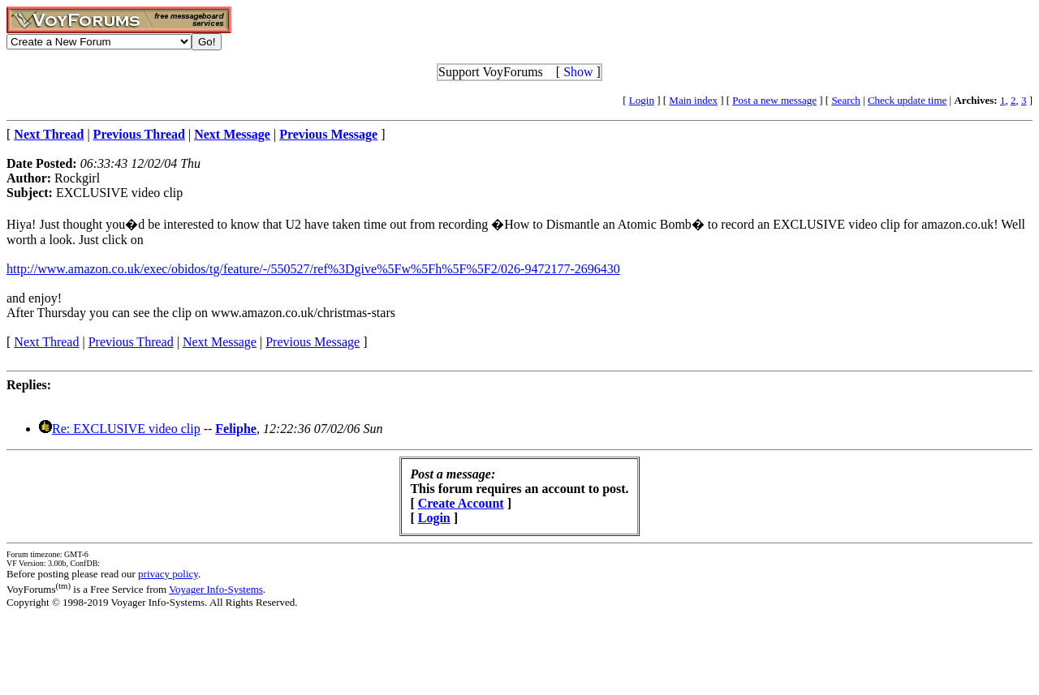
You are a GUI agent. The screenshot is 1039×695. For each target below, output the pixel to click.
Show (578, 72)
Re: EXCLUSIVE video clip (126, 428)
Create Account (461, 503)
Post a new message (774, 100)
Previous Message (312, 342)
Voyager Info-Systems (216, 589)
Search (845, 100)
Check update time (907, 100)
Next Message (220, 342)
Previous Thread (131, 342)
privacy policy (168, 574)
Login (641, 100)
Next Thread (46, 342)
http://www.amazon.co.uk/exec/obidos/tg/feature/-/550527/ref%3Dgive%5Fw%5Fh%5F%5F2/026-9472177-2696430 (313, 269)
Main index (693, 100)
